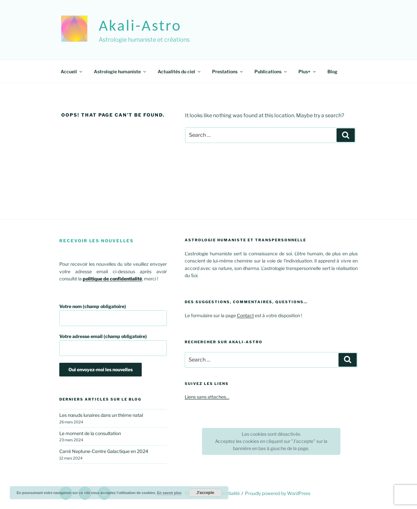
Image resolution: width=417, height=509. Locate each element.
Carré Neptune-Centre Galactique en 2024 (103, 451)
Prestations (228, 71)
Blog (332, 71)
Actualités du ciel (179, 71)
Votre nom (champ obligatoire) (113, 315)
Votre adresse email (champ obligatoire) (113, 344)
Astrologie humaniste (120, 71)
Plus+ (307, 71)
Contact (245, 315)
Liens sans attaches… (207, 397)
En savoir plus (169, 493)
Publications (271, 71)
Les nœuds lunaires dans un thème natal (101, 415)
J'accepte (205, 492)
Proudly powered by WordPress (277, 493)
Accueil (72, 71)
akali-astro (140, 25)
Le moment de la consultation (90, 433)
